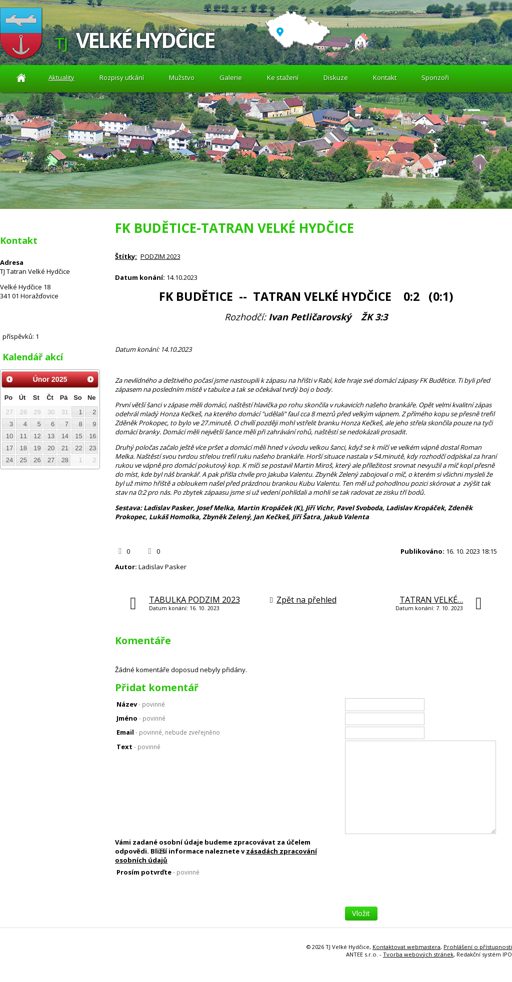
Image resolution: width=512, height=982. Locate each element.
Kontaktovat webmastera (406, 947)
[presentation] (421, 887)
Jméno (141, 718)
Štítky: (126, 256)
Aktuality (21, 77)
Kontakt (384, 77)
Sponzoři (435, 77)
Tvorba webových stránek (418, 954)
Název (140, 704)
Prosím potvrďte (158, 872)
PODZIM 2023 (160, 256)
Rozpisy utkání (122, 77)
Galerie (231, 77)
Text (138, 746)
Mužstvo (181, 77)
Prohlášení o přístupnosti (478, 947)
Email (168, 732)
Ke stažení (282, 77)
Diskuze (336, 77)
